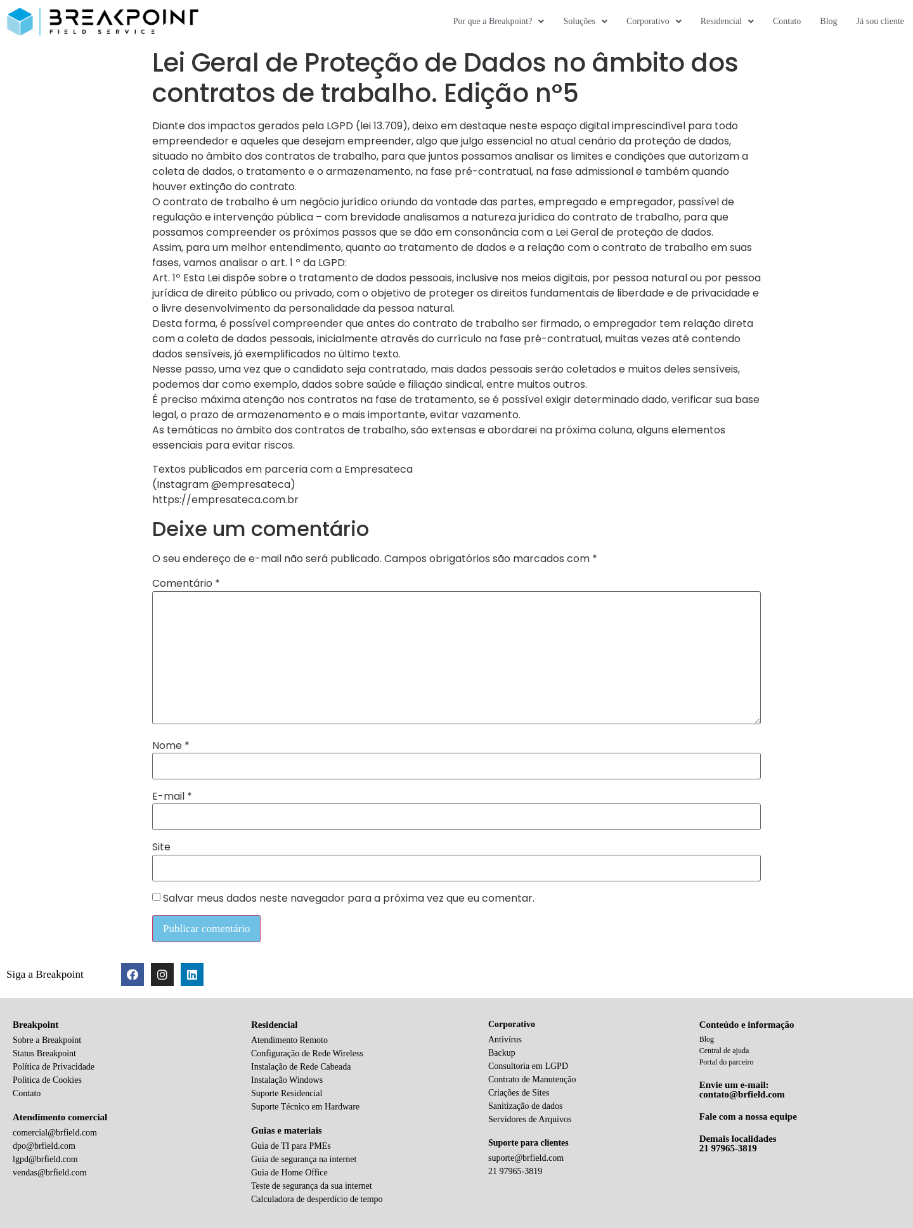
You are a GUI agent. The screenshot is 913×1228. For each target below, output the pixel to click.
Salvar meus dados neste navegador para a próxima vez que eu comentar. (348, 898)
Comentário (186, 584)
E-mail (172, 796)
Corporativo (654, 21)
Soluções (585, 21)
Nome (171, 746)
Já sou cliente (880, 21)
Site (161, 847)
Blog (828, 21)
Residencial (727, 21)
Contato (787, 21)
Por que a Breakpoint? (499, 21)
